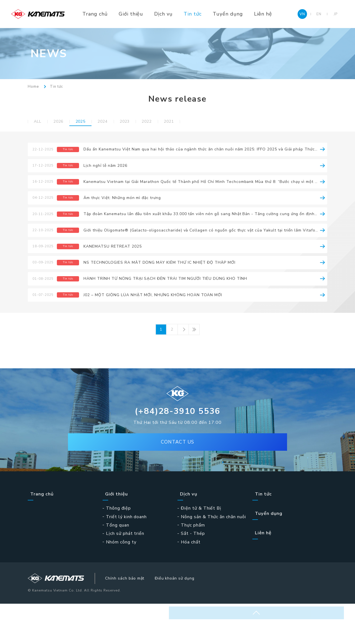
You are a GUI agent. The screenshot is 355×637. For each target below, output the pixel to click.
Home (33, 87)
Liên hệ (276, 14)
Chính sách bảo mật (138, 611)
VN (302, 14)
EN (318, 14)
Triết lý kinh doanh (126, 548)
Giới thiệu (144, 14)
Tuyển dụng (241, 14)
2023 (139, 122)
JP (335, 14)
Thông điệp (118, 540)
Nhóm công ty (121, 573)
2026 (63, 122)
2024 (114, 122)
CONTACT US (177, 476)
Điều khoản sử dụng (193, 611)
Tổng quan (117, 557)
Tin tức (206, 14)
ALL (39, 122)
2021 (190, 122)
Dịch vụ (176, 14)
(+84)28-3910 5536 (177, 443)
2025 (88, 122)
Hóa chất (191, 573)
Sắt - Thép (193, 565)
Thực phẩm (193, 557)
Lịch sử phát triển (125, 565)
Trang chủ (108, 14)
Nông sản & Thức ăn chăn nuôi (213, 548)
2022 (165, 122)
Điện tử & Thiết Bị (201, 540)
